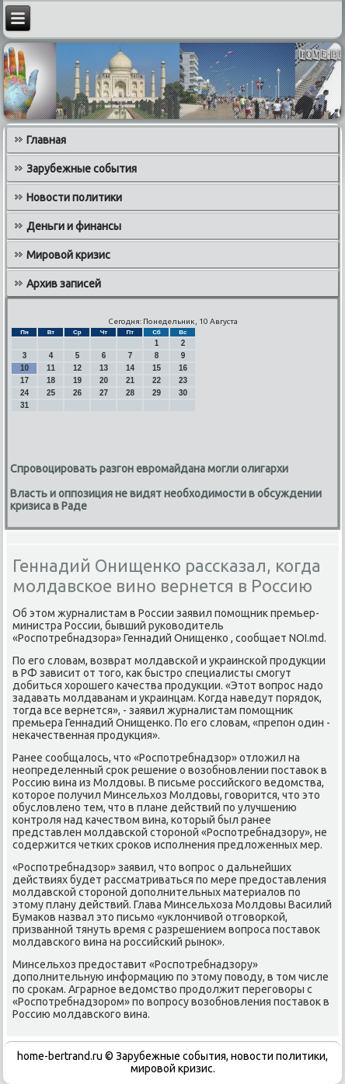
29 (156, 393)
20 (103, 380)
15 (156, 368)
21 (130, 380)
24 (24, 393)
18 (51, 380)
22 (156, 380)
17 (24, 380)
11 (51, 368)
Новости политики (74, 197)
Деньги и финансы (73, 226)
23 (183, 380)
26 (77, 393)
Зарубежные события (81, 168)
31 (24, 405)
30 (183, 393)
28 (130, 393)
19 (77, 380)
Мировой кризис (68, 255)
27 (103, 393)
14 (130, 368)
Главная (46, 140)
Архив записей (63, 283)
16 (183, 368)
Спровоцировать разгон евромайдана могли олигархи (149, 468)
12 (77, 368)
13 (103, 368)
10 (24, 368)
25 (51, 393)
